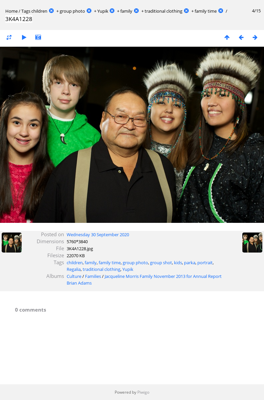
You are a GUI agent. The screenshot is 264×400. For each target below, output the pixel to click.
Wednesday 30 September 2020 (98, 235)
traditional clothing (163, 11)
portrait (205, 263)
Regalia (74, 269)
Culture (74, 276)
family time (206, 11)
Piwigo (143, 392)
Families (93, 276)
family (126, 11)
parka (189, 263)
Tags (25, 11)
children (39, 11)
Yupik (102, 11)
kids (178, 263)
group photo (72, 11)
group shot (161, 263)
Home (11, 11)
